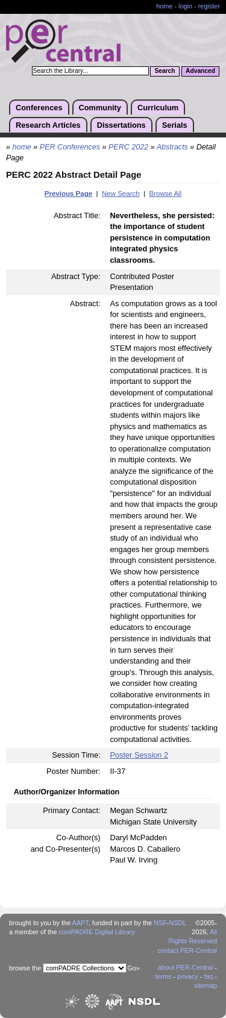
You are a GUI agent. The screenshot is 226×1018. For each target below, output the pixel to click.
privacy (187, 976)
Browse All (165, 193)
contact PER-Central (187, 950)
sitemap (205, 985)
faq (208, 976)
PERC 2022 (128, 147)
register (209, 6)
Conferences (39, 107)
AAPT (80, 922)
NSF (160, 922)
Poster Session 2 (139, 754)
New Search (121, 193)
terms (163, 976)
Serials (174, 125)
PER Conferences (70, 147)
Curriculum (157, 107)
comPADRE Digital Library (96, 931)
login (185, 6)
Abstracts (172, 147)
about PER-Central (185, 967)
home (164, 6)
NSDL (177, 922)
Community (100, 107)
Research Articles (48, 125)
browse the (25, 968)
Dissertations (121, 125)
